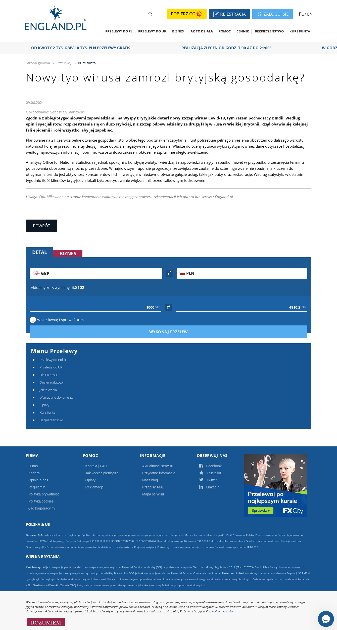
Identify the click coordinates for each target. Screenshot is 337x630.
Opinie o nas (38, 480)
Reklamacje (94, 487)
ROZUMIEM (46, 622)
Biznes (178, 31)
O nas (33, 466)
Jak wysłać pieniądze (102, 473)
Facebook (215, 466)
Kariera (34, 473)
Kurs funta (300, 31)
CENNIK (242, 31)
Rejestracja (231, 14)
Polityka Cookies (222, 611)
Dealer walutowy (52, 382)
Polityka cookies (41, 501)
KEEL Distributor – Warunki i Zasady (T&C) (51, 585)
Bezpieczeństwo (269, 31)
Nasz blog (150, 480)
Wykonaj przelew (177, 331)
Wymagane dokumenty (56, 397)
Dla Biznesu (48, 374)
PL (302, 14)
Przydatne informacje (158, 473)
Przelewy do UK (152, 31)
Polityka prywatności (44, 494)
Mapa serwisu (153, 494)
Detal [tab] (39, 252)
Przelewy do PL (118, 31)
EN (310, 14)
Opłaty (44, 405)
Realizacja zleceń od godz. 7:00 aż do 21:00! (229, 47)
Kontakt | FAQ (96, 466)
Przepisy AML (153, 487)
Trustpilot (215, 473)
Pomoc (225, 31)
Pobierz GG (186, 14)
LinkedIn (214, 487)
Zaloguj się (275, 14)
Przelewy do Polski (53, 359)
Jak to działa (201, 31)
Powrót (41, 226)
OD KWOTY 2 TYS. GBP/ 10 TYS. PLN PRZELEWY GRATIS (84, 47)
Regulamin (36, 487)
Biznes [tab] (68, 253)
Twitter (213, 480)
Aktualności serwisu (157, 466)
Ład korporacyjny (41, 508)
